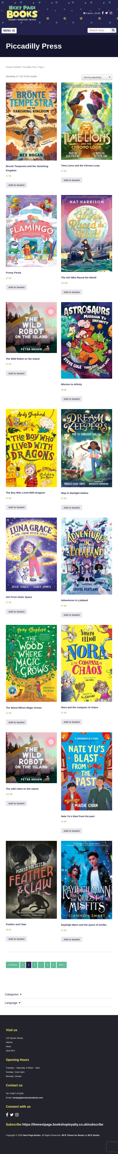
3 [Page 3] (34, 965)
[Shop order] (97, 77)
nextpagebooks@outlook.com (27, 1097)
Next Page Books (32, 1135)
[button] (9, 30)
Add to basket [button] (16, 185)
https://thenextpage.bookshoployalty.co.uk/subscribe (62, 1124)
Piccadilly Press (30, 67)
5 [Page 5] (47, 965)
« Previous (12, 965)
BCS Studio (93, 1135)
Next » (62, 965)
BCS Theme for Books (73, 1135)
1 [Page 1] (22, 965)
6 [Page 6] (53, 965)
